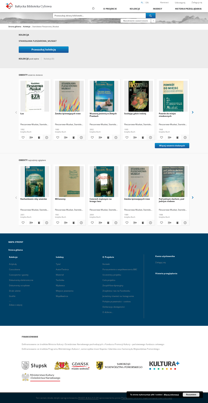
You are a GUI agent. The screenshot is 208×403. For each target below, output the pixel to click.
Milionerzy (60, 198)
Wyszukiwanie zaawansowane (135, 21)
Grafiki (12, 296)
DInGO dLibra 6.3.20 (88, 397)
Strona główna (14, 26)
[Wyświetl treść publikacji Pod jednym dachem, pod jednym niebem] (177, 223)
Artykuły (13, 264)
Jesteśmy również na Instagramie (118, 296)
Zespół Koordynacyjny (112, 285)
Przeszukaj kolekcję (43, 49)
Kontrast (164, 2)
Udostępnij (180, 2)
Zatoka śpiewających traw (68, 113)
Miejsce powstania (64, 290)
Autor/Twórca (62, 269)
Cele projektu (108, 280)
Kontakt (106, 264)
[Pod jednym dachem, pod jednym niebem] (173, 182)
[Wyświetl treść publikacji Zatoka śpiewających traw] (73, 137)
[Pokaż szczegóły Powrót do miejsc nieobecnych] (185, 137)
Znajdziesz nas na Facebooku (116, 290)
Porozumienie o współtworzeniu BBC (119, 269)
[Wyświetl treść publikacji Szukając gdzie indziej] (143, 137)
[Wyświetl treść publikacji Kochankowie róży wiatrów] (39, 223)
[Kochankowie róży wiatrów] (35, 182)
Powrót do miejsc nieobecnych (167, 114)
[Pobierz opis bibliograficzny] (31, 137)
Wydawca (60, 285)
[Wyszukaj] (150, 15)
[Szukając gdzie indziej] (138, 97)
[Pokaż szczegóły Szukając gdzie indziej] (150, 137)
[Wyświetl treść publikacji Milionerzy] (73, 223)
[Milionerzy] (69, 182)
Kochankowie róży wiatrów (33, 198)
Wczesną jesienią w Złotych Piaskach (103, 114)
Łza (22, 113)
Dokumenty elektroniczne (21, 280)
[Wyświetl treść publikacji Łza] (39, 137)
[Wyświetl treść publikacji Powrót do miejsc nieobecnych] (177, 137)
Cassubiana (14, 269)
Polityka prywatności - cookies (116, 301)
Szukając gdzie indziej (135, 113)
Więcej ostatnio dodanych (172, 145)
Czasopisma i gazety (18, 274)
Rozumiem (191, 394)
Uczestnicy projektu (111, 274)
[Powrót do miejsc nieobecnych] (173, 97)
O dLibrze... (107, 312)
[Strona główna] (93, 8)
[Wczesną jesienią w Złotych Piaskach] (104, 97)
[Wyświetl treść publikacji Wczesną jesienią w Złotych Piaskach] (108, 137)
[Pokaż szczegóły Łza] (46, 137)
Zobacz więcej (15, 304)
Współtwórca (62, 296)
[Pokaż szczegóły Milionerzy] (81, 223)
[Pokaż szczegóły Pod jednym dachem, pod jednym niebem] (185, 223)
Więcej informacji (171, 395)
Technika (60, 280)
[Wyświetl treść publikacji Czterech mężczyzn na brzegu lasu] (108, 223)
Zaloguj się (197, 2)
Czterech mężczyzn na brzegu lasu (101, 200)
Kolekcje (135, 8)
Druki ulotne (15, 290)
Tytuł (58, 264)
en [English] (147, 3)
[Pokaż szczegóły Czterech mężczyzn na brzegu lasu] (116, 223)
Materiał (60, 274)
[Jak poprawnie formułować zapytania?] (153, 21)
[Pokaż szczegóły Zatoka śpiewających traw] (81, 137)
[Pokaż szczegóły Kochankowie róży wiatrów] (46, 223)
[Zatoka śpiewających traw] (69, 97)
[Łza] (35, 97)
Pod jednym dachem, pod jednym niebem (171, 200)
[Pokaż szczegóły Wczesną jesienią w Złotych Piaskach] (116, 137)
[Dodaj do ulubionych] (23, 137)
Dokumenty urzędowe (19, 285)
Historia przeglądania (188, 8)
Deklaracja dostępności (113, 306)
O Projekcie (110, 8)
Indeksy (157, 8)
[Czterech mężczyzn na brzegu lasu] (104, 182)
